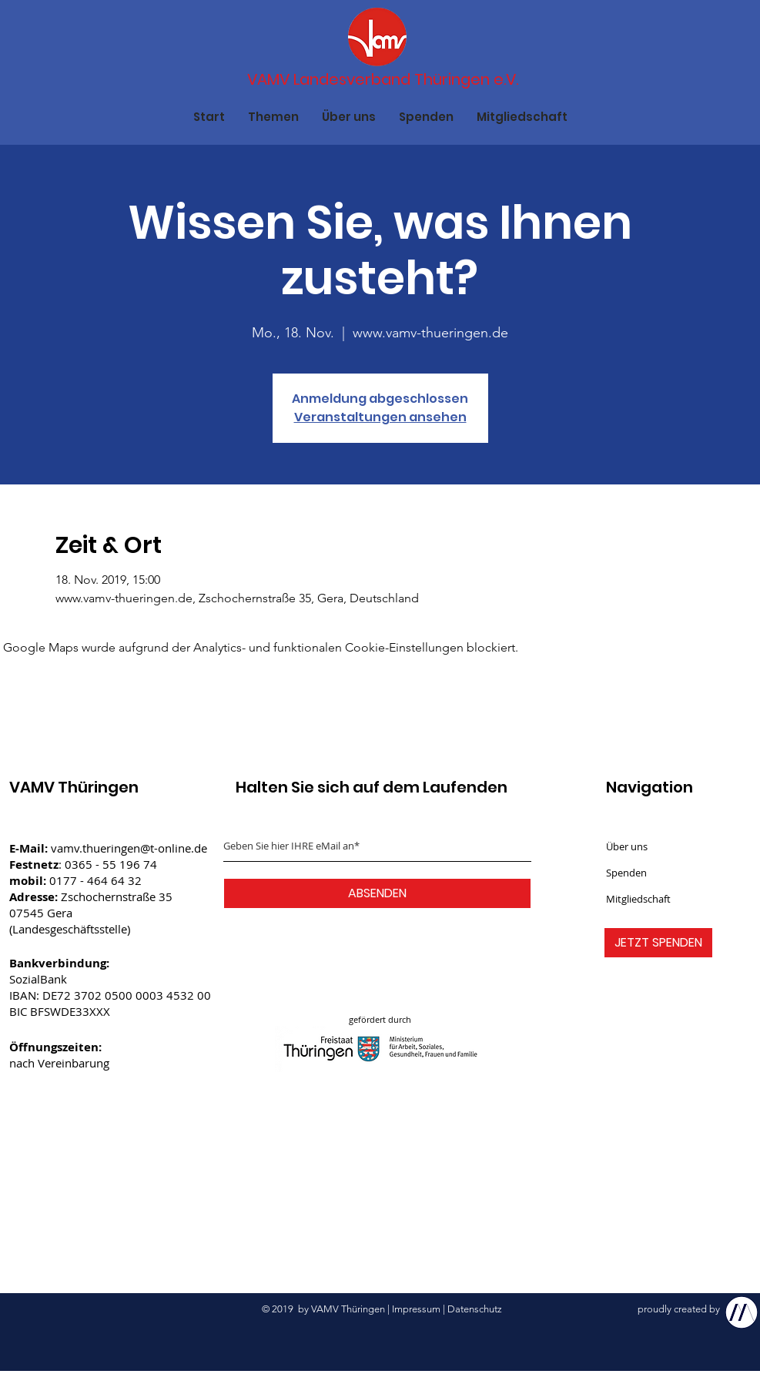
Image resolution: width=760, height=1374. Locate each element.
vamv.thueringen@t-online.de (129, 848)
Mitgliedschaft (638, 899)
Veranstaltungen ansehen (380, 417)
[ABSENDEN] (377, 893)
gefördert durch (380, 1019)
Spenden (626, 873)
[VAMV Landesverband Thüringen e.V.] (383, 79)
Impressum (416, 1309)
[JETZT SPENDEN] (658, 942)
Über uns (627, 846)
